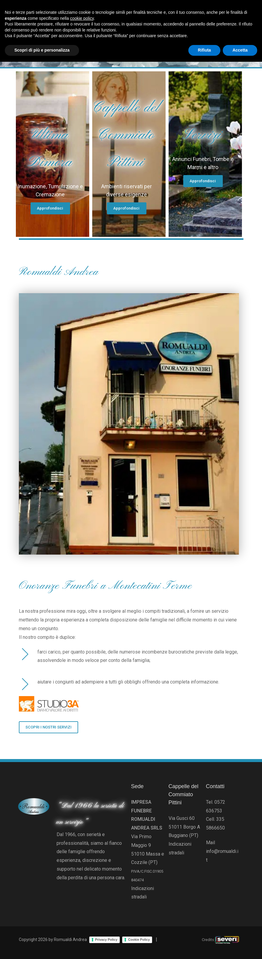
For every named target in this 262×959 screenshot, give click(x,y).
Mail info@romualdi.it (222, 851)
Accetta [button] (240, 947)
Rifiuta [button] (204, 947)
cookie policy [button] (82, 915)
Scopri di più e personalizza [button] (41, 947)
